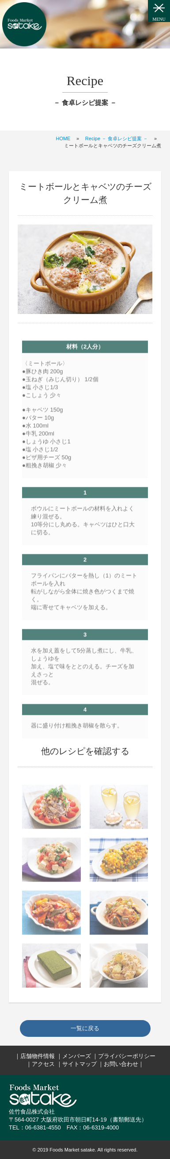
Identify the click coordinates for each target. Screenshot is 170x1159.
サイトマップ (79, 1064)
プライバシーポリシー (126, 1056)
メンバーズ (76, 1056)
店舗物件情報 (37, 1056)
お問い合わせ (121, 1064)
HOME (63, 138)
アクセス (43, 1064)
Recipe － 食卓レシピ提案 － (116, 138)
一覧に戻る (85, 1028)
